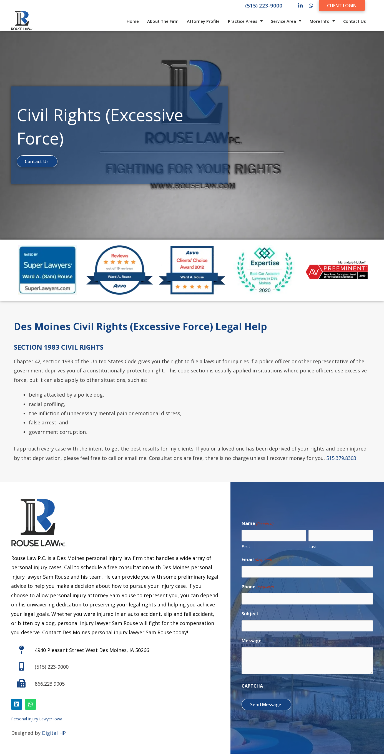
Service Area (286, 21)
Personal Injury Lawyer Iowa (36, 718)
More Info (322, 21)
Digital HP (54, 732)
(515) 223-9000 (263, 5)
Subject (250, 612)
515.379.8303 (341, 457)
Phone (257, 586)
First (246, 546)
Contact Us (354, 21)
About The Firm (163, 21)
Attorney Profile (203, 21)
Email (257, 560)
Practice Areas (245, 21)
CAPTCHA (252, 684)
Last (312, 546)
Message (252, 639)
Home (133, 21)
